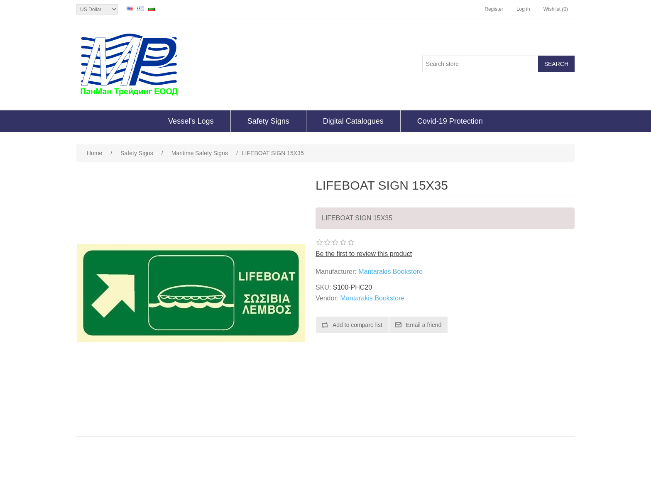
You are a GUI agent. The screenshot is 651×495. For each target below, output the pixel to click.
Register (494, 9)
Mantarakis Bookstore (390, 271)
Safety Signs (268, 121)
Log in (523, 9)
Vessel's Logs (191, 121)
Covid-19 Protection (450, 121)
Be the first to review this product (364, 253)
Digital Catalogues (353, 121)
